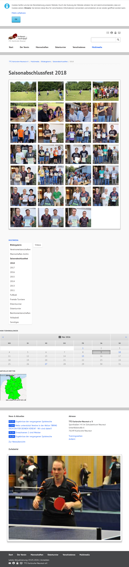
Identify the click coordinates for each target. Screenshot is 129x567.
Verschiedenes (79, 47)
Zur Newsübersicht (17, 441)
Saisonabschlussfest (60, 61)
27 (46, 364)
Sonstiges (14, 322)
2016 (12, 272)
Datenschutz (115, 33)
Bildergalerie (46, 61)
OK (16, 19)
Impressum (111, 33)
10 (119, 352)
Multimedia (97, 47)
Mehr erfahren (19, 12)
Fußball (13, 295)
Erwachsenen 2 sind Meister (25, 432)
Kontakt (108, 33)
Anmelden (44, 560)
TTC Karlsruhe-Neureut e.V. (19, 61)
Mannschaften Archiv (19, 254)
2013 (12, 285)
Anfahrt (72, 439)
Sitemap (119, 33)
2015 (12, 276)
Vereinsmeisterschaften (20, 249)
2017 (12, 267)
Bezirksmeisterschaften (20, 313)
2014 (12, 281)
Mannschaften (42, 47)
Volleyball (14, 317)
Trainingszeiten (75, 436)
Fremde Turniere (17, 299)
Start (11, 47)
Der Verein (24, 47)
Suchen (118, 40)
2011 (12, 290)
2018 (12, 263)
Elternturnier (16, 304)
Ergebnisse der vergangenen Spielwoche (30, 421)
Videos (38, 245)
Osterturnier (60, 47)
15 (83, 356)
